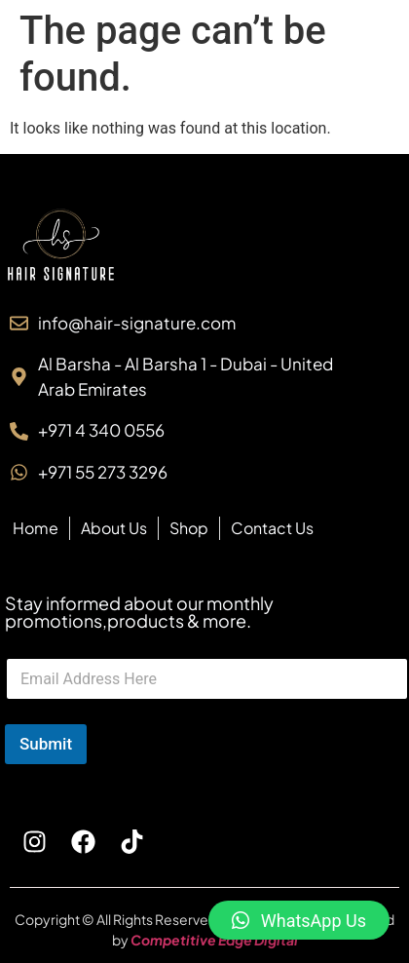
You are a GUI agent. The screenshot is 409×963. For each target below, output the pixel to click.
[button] (299, 920)
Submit (45, 743)
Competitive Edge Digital (214, 939)
